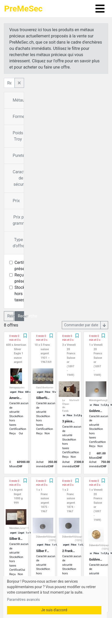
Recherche (21, 316)
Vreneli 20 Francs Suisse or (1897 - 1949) (71, 360)
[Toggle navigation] (100, 8)
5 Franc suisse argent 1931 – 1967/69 (46, 353)
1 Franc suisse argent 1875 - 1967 (45, 500)
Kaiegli (104, 400)
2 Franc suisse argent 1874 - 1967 (71, 500)
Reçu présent (21, 278)
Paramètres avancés (23, 599)
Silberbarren (47, 387)
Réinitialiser (10, 316)
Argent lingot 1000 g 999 (18, 496)
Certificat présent (22, 265)
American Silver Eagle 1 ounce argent (20, 353)
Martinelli (74, 400)
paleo (22, 387)
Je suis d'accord (54, 610)
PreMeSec (23, 9)
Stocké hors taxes (20, 293)
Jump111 (24, 528)
